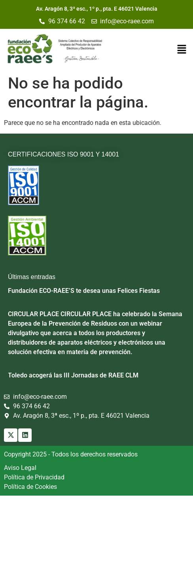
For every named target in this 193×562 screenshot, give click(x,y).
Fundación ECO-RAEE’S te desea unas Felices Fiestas (84, 290)
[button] (181, 49)
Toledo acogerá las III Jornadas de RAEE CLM (73, 375)
